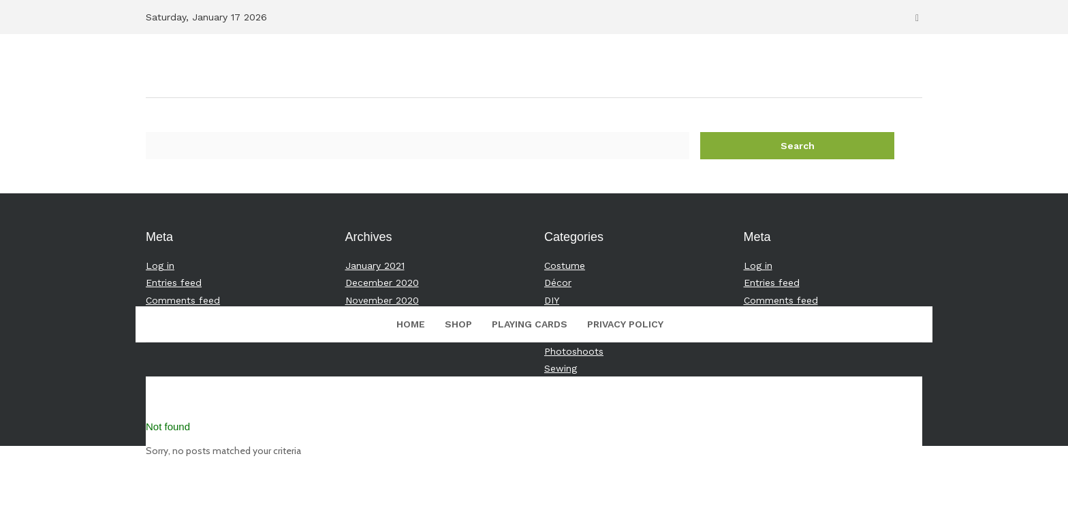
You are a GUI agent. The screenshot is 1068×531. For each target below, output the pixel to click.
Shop (458, 324)
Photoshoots (573, 351)
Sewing (560, 368)
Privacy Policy (625, 324)
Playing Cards (529, 324)
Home (410, 324)
